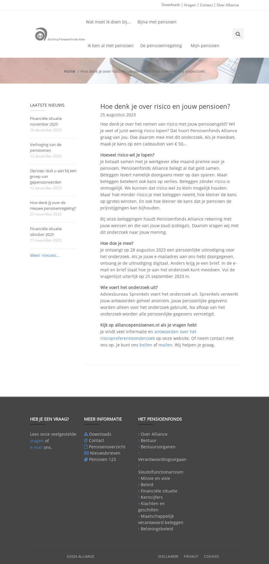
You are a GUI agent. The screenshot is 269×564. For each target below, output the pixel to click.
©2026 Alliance (81, 556)
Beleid (147, 484)
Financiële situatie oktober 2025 (46, 231)
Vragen (190, 5)
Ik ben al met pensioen (111, 45)
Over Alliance (228, 5)
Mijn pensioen (205, 45)
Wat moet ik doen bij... (108, 22)
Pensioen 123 (102, 459)
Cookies (211, 556)
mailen (165, 345)
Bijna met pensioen (157, 22)
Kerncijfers (152, 497)
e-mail (36, 447)
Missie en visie (155, 478)
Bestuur (149, 440)
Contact (206, 5)
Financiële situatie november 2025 (46, 121)
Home (69, 71)
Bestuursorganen (158, 447)
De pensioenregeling (161, 45)
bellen (146, 345)
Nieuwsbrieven (105, 453)
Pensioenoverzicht (107, 447)
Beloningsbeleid (157, 529)
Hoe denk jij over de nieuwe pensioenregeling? (53, 205)
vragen (37, 441)
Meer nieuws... (45, 255)
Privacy (191, 556)
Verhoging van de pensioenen (45, 147)
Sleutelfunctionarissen (160, 472)
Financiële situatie (159, 491)
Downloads (171, 4)
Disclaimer (168, 556)
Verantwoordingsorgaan (162, 459)
